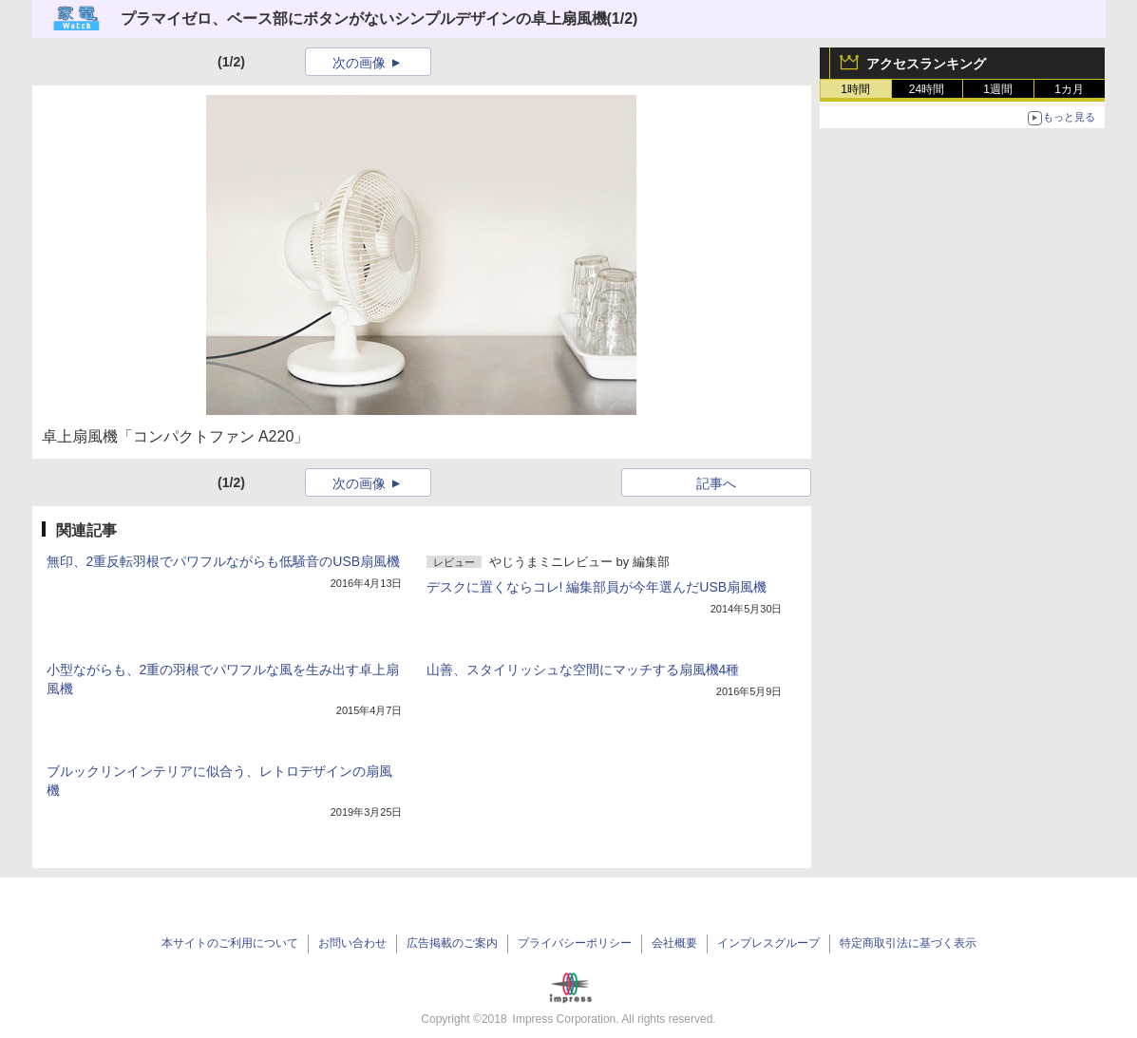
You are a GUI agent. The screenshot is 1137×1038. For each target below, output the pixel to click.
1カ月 (1069, 89)
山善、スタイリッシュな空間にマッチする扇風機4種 (583, 669)
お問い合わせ (352, 943)
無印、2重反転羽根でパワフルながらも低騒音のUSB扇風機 (224, 561)
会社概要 (674, 943)
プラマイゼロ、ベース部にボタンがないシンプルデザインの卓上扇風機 (364, 18)
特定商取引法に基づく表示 (908, 943)
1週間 (998, 89)
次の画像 (359, 62)
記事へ (716, 483)
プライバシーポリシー (575, 943)
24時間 (926, 89)
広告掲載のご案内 (452, 943)
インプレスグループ (768, 943)
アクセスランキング (926, 63)
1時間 (855, 89)
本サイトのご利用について (229, 943)
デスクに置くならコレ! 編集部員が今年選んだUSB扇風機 (596, 586)
